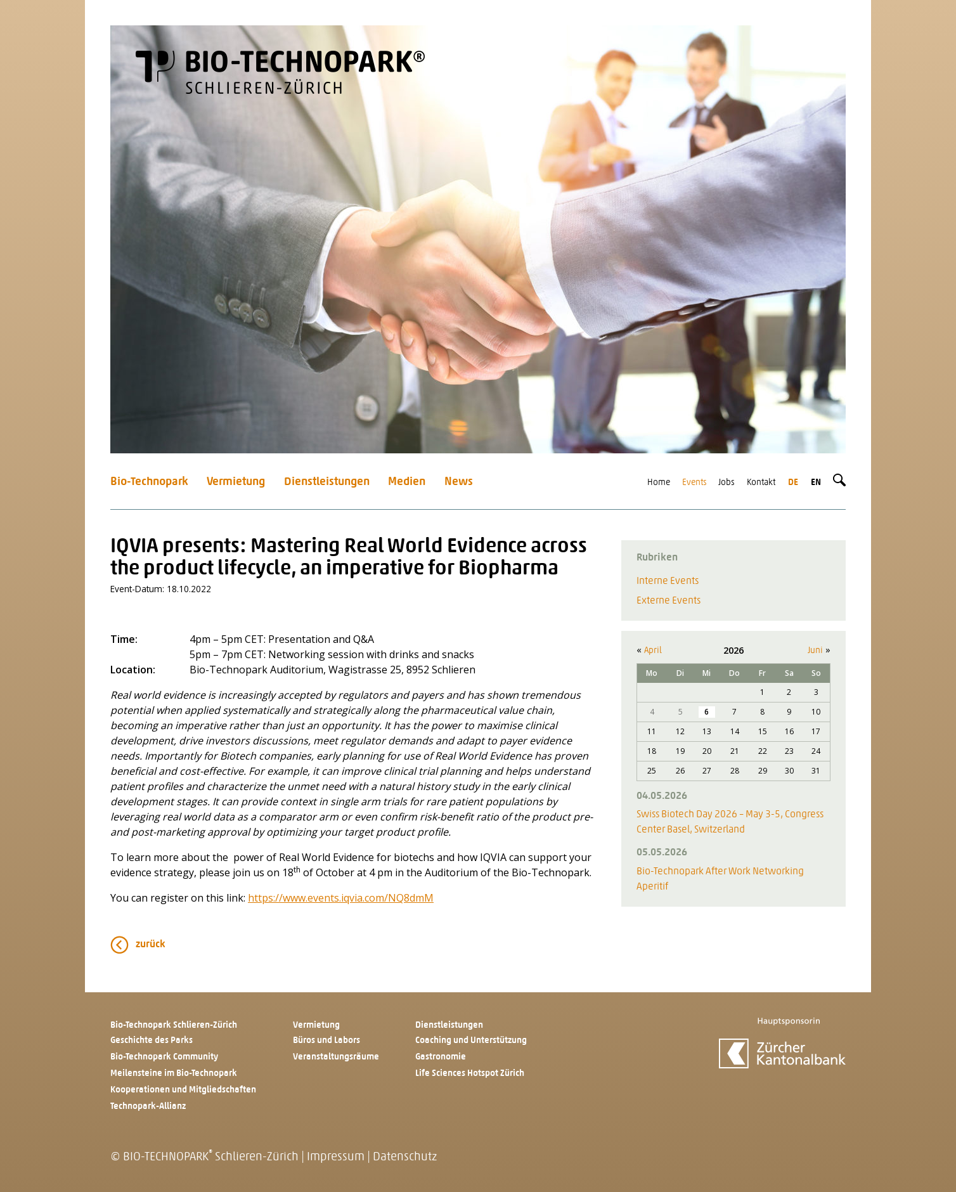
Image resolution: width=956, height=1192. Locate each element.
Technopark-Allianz (148, 1106)
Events (694, 483)
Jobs (726, 483)
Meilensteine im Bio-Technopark (173, 1074)
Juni (815, 651)
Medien (406, 482)
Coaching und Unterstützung (471, 1041)
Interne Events (667, 581)
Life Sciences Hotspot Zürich (469, 1074)
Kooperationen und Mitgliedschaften (183, 1090)
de (793, 483)
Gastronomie (440, 1057)
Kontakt (761, 483)
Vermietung (236, 482)
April (653, 651)
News (458, 482)
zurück (150, 945)
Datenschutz (405, 1157)
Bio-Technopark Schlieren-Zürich (173, 1025)
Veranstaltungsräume (336, 1057)
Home (658, 483)
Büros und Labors (326, 1041)
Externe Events (668, 601)
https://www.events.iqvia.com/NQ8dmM (341, 898)
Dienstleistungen (327, 482)
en (816, 483)
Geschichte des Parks (151, 1041)
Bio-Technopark (149, 482)
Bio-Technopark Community (164, 1057)
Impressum (336, 1157)
